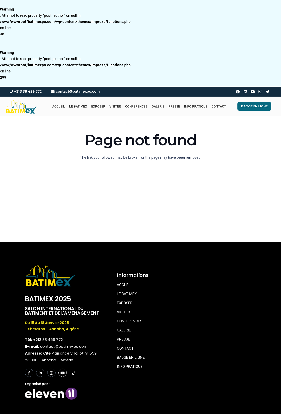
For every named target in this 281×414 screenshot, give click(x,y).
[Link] (21, 106)
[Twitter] (267, 91)
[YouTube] (252, 91)
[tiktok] (74, 373)
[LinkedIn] (245, 91)
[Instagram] (260, 91)
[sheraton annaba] (210, 302)
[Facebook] (238, 91)
